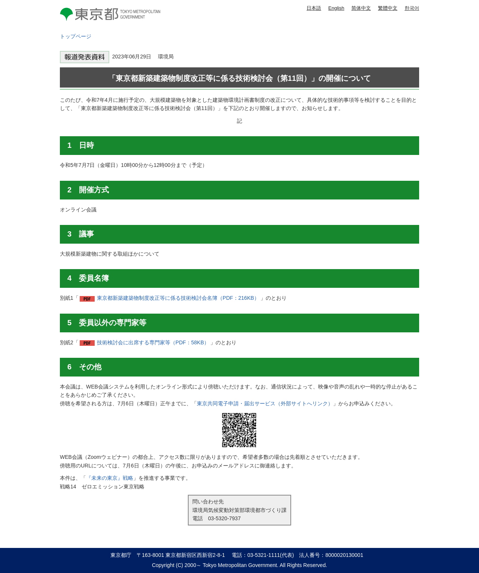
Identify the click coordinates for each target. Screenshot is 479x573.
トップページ (75, 36)
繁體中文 (387, 8)
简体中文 (361, 8)
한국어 (412, 8)
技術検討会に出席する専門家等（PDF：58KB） (153, 342)
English (336, 8)
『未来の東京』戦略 (109, 478)
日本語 (313, 8)
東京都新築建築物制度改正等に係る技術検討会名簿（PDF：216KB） (178, 298)
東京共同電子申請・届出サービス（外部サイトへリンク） (265, 403)
